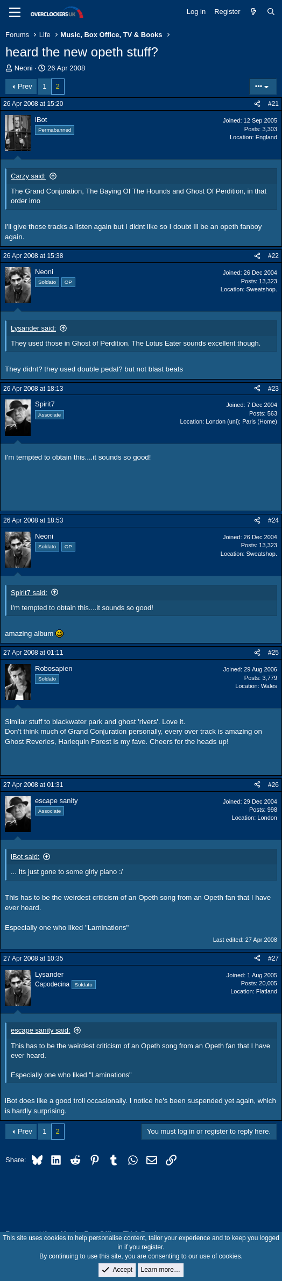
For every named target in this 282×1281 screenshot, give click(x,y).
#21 (273, 104)
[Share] (257, 104)
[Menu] (14, 12)
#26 (273, 785)
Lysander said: (33, 328)
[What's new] (254, 12)
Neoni (24, 68)
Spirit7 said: (29, 593)
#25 (273, 652)
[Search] (271, 12)
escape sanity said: (40, 1030)
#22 (273, 256)
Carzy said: (28, 176)
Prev (25, 86)
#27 (273, 958)
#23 (273, 388)
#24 (273, 520)
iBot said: (25, 857)
